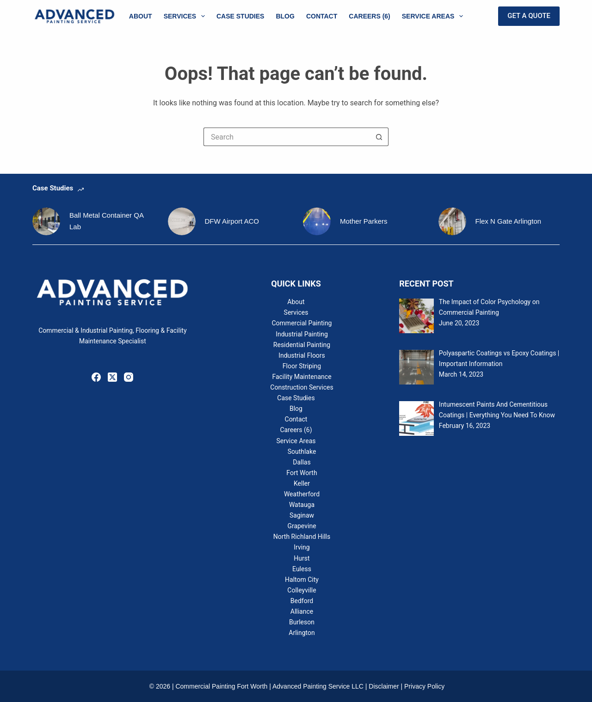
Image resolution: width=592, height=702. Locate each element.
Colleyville (301, 590)
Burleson (301, 622)
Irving (301, 547)
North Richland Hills (301, 536)
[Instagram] (128, 377)
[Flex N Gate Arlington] (452, 221)
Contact (321, 16)
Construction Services (301, 387)
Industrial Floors (301, 355)
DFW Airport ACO (232, 221)
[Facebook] (96, 377)
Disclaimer (384, 686)
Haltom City (302, 579)
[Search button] (379, 137)
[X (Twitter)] (112, 377)
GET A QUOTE (528, 16)
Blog (285, 16)
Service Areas (434, 16)
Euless (301, 569)
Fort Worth (301, 472)
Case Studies (240, 16)
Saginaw (302, 515)
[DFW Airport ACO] (182, 221)
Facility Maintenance (301, 376)
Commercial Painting (301, 323)
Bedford (301, 600)
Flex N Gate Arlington (508, 221)
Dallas (301, 462)
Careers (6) (369, 16)
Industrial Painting (302, 334)
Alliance (301, 611)
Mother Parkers (364, 221)
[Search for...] (287, 137)
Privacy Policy (424, 686)
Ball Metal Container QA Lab (106, 221)
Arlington (301, 632)
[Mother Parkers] (317, 221)
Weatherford (302, 494)
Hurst (301, 558)
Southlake (302, 451)
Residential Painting (301, 344)
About (140, 16)
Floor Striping (302, 366)
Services (186, 16)
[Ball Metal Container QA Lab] (46, 221)
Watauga (301, 504)
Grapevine (301, 526)
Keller (302, 483)
